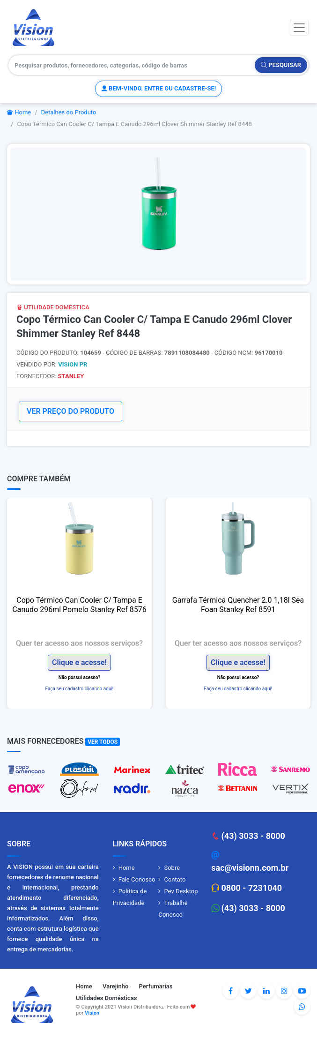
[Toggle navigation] (299, 28)
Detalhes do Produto (68, 112)
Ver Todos (103, 742)
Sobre (172, 867)
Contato (174, 879)
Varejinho (115, 986)
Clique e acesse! (79, 662)
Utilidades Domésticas (106, 998)
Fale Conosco (136, 879)
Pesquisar (281, 64)
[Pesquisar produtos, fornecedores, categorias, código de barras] (131, 65)
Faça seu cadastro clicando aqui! (79, 688)
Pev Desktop (181, 891)
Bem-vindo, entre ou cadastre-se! (158, 88)
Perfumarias (156, 986)
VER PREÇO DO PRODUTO (70, 411)
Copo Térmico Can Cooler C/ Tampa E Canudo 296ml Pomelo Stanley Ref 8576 (79, 605)
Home (19, 112)
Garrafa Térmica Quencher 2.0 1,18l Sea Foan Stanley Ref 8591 (238, 605)
